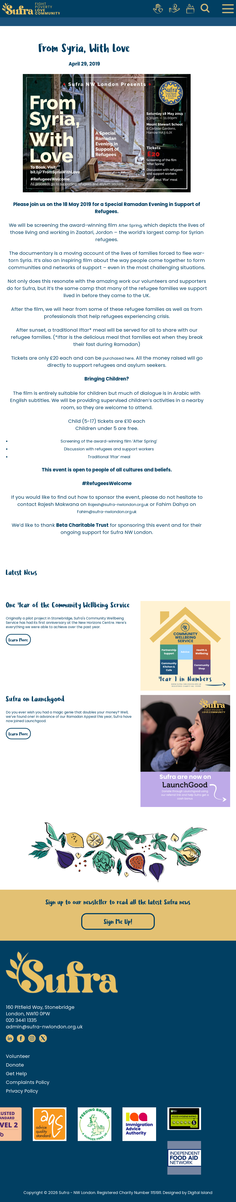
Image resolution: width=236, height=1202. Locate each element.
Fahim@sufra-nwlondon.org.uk (107, 511)
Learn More (18, 640)
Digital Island (200, 1192)
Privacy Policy (22, 1091)
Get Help (16, 1073)
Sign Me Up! (118, 922)
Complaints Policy (27, 1082)
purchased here (118, 358)
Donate (15, 1065)
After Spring (130, 225)
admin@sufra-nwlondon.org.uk (44, 1026)
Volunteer (18, 1056)
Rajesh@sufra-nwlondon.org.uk (118, 504)
